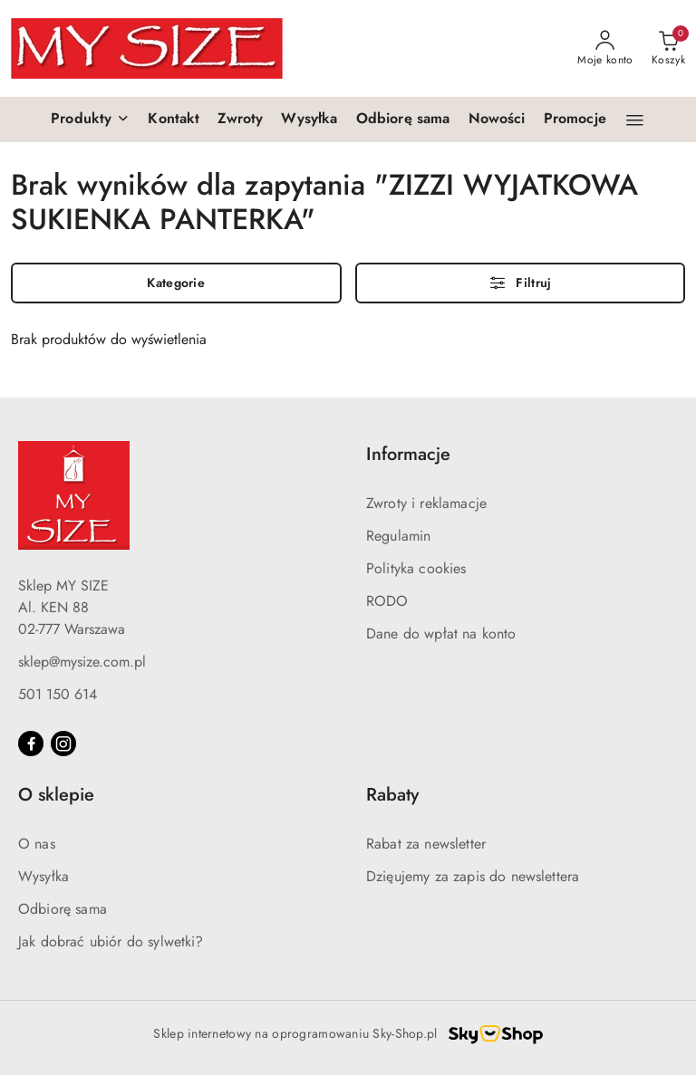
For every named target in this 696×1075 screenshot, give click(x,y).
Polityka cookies (416, 568)
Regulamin (398, 535)
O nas (36, 843)
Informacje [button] (408, 454)
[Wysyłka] (309, 119)
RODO (387, 600)
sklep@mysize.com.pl (82, 661)
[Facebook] (31, 743)
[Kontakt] (173, 119)
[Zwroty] (240, 119)
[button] (90, 119)
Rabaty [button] (392, 795)
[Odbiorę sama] (403, 119)
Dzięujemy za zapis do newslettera (472, 876)
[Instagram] (63, 743)
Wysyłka (43, 876)
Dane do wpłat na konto (441, 633)
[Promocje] (575, 119)
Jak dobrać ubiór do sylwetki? (111, 941)
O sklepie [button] (56, 795)
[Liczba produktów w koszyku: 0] (668, 49)
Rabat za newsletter (426, 843)
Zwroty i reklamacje (426, 503)
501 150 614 (57, 694)
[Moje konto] (605, 49)
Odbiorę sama (62, 908)
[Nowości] (497, 119)
